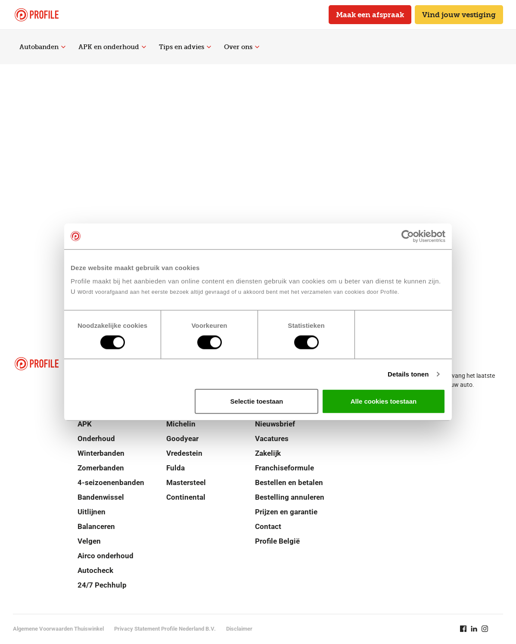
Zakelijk (268, 453)
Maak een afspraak (370, 14)
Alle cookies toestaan (384, 401)
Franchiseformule (284, 468)
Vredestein (184, 453)
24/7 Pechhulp (102, 585)
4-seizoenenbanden (111, 482)
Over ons (241, 47)
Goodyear (182, 438)
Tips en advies (185, 47)
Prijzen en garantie (286, 511)
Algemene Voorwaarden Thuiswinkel (58, 628)
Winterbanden (101, 453)
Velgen (89, 541)
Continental (185, 497)
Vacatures (272, 438)
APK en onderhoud (112, 47)
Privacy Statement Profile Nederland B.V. (165, 628)
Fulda (175, 468)
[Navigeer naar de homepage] (36, 15)
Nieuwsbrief (275, 424)
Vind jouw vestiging (459, 14)
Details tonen (408, 373)
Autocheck (95, 570)
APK (85, 424)
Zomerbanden (101, 468)
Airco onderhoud (106, 555)
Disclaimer (239, 628)
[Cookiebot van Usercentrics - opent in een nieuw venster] (407, 236)
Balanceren (96, 526)
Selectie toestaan (256, 401)
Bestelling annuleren (289, 497)
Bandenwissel (101, 497)
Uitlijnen (92, 511)
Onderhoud (96, 438)
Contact (268, 526)
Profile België (277, 541)
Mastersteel (186, 482)
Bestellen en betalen (289, 482)
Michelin (181, 424)
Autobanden (42, 47)
